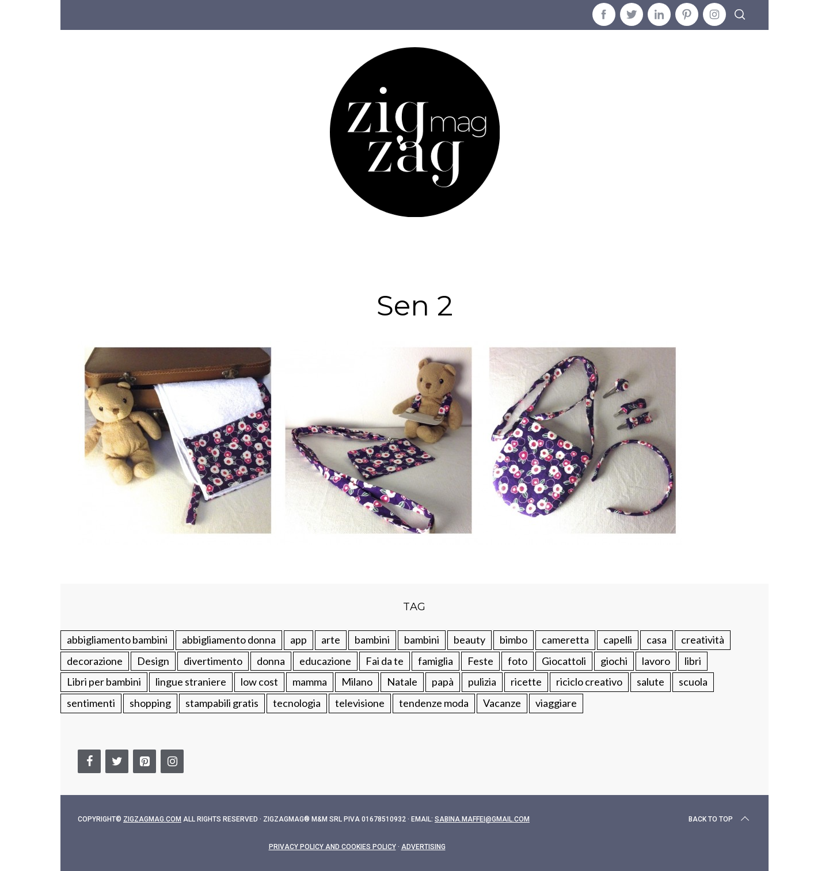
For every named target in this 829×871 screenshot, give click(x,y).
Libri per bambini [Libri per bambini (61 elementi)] (104, 681)
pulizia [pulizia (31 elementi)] (482, 681)
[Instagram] (172, 761)
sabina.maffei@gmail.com (482, 819)
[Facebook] (89, 761)
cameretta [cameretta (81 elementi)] (565, 639)
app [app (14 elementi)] (298, 639)
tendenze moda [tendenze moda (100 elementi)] (434, 703)
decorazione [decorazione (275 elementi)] (95, 661)
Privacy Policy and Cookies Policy (332, 847)
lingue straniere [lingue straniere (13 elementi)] (190, 681)
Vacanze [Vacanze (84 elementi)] (502, 703)
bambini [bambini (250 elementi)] (372, 639)
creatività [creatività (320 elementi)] (702, 639)
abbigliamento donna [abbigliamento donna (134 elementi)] (229, 639)
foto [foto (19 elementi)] (517, 661)
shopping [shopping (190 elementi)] (150, 703)
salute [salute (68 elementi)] (650, 681)
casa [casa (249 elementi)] (657, 639)
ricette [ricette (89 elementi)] (526, 681)
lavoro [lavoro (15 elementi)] (656, 661)
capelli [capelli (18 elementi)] (617, 639)
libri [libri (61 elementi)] (693, 661)
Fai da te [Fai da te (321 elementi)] (385, 661)
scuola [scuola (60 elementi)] (693, 681)
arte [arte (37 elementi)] (330, 639)
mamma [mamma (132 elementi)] (309, 681)
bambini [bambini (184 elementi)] (421, 639)
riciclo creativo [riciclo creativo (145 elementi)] (589, 681)
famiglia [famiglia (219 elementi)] (435, 661)
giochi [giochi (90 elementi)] (614, 661)
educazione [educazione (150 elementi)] (325, 661)
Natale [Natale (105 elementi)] (402, 681)
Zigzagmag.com (152, 819)
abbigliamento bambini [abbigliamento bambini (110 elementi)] (117, 639)
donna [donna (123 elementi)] (271, 661)
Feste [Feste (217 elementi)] (480, 661)
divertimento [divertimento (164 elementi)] (213, 661)
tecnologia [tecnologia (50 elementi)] (297, 703)
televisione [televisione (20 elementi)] (360, 703)
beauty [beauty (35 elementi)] (469, 639)
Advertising (423, 847)
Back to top (720, 819)
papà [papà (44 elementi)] (443, 681)
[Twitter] (116, 761)
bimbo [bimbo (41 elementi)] (513, 639)
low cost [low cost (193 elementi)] (259, 681)
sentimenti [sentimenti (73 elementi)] (91, 703)
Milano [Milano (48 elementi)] (356, 681)
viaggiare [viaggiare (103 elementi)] (556, 703)
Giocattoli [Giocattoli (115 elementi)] (564, 661)
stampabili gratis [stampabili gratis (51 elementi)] (221, 703)
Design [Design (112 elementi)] (153, 661)
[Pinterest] (144, 761)
